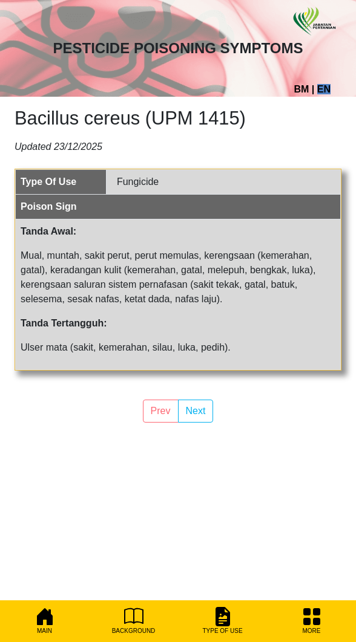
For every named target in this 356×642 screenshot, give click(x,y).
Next (196, 411)
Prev (161, 411)
